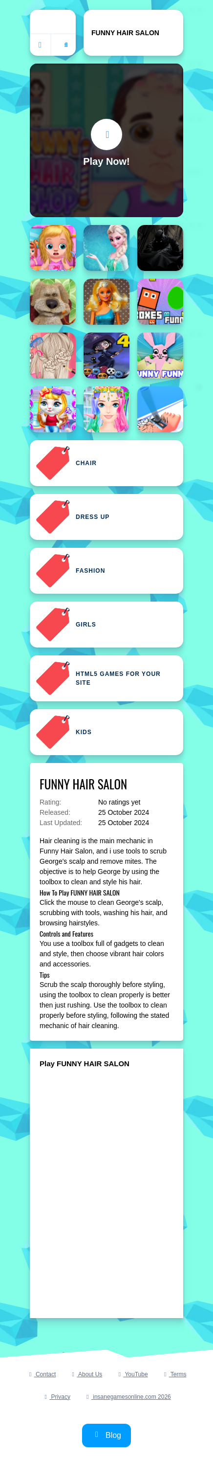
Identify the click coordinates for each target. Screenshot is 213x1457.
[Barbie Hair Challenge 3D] (106, 248)
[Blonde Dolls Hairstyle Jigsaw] (106, 302)
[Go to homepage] (40, 45)
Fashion (70, 571)
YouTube (132, 1374)
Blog (106, 1435)
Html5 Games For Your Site (98, 678)
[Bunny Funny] (160, 356)
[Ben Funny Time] (53, 302)
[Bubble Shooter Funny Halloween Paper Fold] (106, 356)
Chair (66, 463)
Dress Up (72, 517)
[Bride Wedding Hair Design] (53, 356)
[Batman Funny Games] (160, 248)
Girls (66, 624)
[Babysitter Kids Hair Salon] (53, 248)
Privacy (56, 1396)
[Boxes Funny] (160, 302)
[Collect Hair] (160, 409)
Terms (174, 1374)
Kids (64, 732)
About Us (85, 1374)
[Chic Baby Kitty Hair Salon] (53, 409)
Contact (41, 1374)
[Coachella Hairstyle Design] (106, 409)
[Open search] (66, 45)
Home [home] (53, 21)
